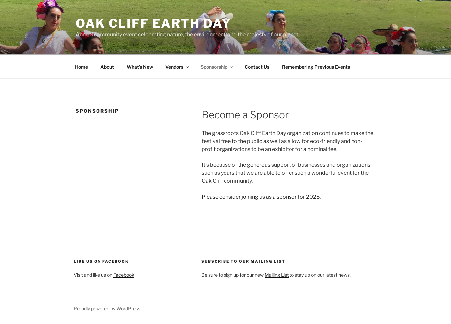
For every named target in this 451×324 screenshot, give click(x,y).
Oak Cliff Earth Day (153, 23)
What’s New (140, 67)
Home (81, 67)
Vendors (177, 67)
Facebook (123, 275)
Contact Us (257, 67)
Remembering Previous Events (316, 67)
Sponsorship (217, 67)
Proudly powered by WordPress (107, 308)
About (107, 67)
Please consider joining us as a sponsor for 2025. (261, 197)
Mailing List (277, 275)
